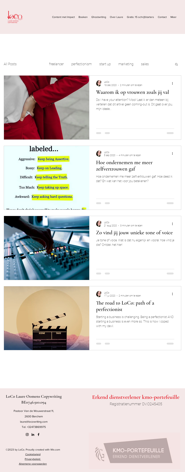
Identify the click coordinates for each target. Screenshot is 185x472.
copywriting (33, 64)
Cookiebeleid (33, 454)
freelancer (56, 64)
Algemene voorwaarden (33, 463)
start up (105, 64)
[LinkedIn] (33, 434)
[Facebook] (38, 434)
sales (145, 64)
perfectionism (81, 64)
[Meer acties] (173, 83)
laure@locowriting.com (34, 421)
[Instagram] (27, 434)
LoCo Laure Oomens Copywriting (34, 396)
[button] (176, 65)
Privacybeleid (33, 459)
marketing (125, 64)
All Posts (10, 64)
